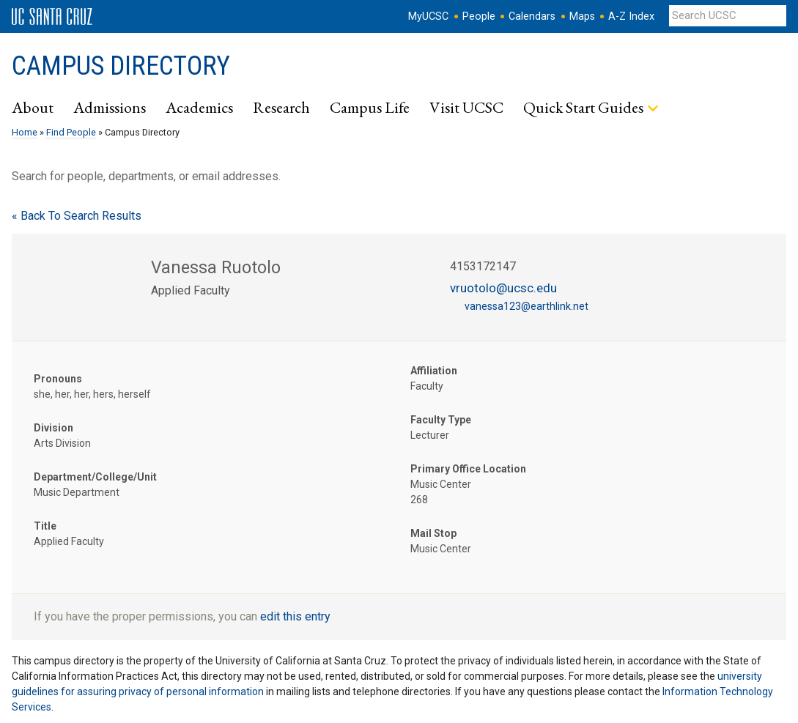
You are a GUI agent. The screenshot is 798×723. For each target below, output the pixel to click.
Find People (71, 132)
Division (53, 428)
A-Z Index (631, 16)
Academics (199, 107)
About (32, 107)
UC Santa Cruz (52, 17)
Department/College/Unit (95, 477)
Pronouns (58, 379)
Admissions (109, 107)
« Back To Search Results (76, 216)
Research (281, 107)
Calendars (532, 16)
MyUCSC (428, 16)
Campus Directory (121, 66)
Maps (582, 16)
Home (24, 132)
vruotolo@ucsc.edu (503, 288)
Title (45, 526)
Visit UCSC (466, 107)
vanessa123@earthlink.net (526, 306)
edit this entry (295, 616)
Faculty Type (440, 420)
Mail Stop (433, 533)
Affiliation (433, 371)
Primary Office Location (468, 469)
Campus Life (370, 107)
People (478, 16)
